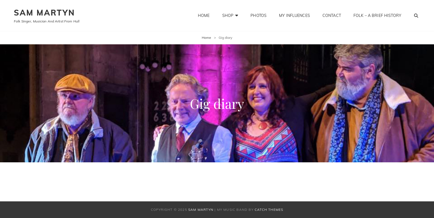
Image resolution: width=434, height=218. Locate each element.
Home (204, 15)
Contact (331, 15)
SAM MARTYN (44, 12)
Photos (258, 15)
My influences (294, 15)
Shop (228, 15)
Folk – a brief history (377, 15)
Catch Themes (269, 209)
